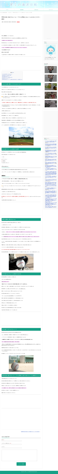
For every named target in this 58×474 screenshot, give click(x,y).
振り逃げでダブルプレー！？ (6, 78)
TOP (4, 12)
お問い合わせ (36, 9)
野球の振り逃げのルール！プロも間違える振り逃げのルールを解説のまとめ (12, 79)
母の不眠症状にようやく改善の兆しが (50, 192)
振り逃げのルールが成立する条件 (6, 75)
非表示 (13, 72)
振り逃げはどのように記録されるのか (7, 77)
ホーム (7, 9)
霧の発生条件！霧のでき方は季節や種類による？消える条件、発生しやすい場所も (50, 145)
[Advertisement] (21, 28)
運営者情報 (21, 9)
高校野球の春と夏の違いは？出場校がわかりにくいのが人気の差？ (30, 431)
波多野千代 (47, 167)
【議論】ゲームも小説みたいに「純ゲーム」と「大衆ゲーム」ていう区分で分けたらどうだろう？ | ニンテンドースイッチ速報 (50, 185)
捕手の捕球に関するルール (6, 76)
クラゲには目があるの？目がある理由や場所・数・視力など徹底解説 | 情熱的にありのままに (50, 174)
